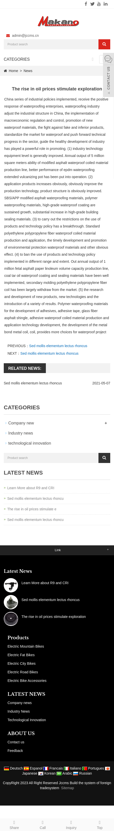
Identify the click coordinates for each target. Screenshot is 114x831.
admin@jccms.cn (25, 36)
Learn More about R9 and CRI (30, 488)
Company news (20, 703)
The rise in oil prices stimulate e (31, 509)
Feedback (15, 751)
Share (14, 824)
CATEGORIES (17, 59)
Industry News (19, 711)
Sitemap (67, 788)
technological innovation (29, 443)
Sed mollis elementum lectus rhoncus (58, 346)
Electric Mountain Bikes (26, 646)
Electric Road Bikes (23, 672)
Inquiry (71, 824)
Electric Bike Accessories (27, 681)
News (28, 71)
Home (13, 71)
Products (18, 638)
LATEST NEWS (26, 694)
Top (99, 824)
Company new (21, 423)
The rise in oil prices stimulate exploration (54, 617)
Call (43, 824)
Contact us (16, 742)
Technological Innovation (27, 720)
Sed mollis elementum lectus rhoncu (35, 498)
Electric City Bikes (22, 663)
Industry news (20, 433)
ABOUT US (21, 733)
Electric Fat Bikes (21, 655)
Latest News (18, 571)
